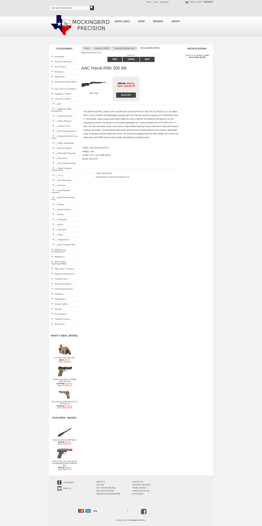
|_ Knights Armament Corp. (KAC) (64, 137)
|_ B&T (56, 104)
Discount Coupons (105, 491)
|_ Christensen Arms (61, 116)
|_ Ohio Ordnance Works (63, 163)
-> (61, 99)
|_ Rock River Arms (61, 180)
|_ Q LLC (57, 175)
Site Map (100, 485)
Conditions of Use (141, 491)
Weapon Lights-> (60, 304)
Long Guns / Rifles (102, 48)
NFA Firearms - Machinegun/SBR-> (59, 263)
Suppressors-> (59, 299)
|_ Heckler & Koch (60, 126)
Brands (158, 21)
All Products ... (59, 324)
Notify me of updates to (197, 56)
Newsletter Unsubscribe (108, 494)
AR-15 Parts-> (58, 67)
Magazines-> (58, 257)
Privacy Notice (139, 488)
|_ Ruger (57, 234)
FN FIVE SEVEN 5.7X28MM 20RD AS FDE (64, 379)
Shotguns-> (57, 294)
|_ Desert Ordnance (61, 121)
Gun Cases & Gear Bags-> (64, 89)
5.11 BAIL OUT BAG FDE (64, 357)
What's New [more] (64, 335)
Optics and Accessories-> (63, 274)
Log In (155, 2)
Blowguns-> (57, 72)
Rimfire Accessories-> (62, 284)
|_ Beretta (57, 214)
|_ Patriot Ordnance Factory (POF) (61, 169)
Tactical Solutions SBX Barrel (64, 439)
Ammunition (57, 56)
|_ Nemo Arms (59, 158)
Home (149, 2)
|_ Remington (59, 229)
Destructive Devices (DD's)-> (64, 83)
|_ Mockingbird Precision (63, 153)
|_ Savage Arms (60, 239)
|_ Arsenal (57, 204)
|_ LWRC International (62, 143)
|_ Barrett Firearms (61, 209)
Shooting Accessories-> (62, 289)
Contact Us (137, 482)
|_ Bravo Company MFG (63, 244)
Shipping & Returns (141, 485)
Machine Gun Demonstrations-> (58, 251)
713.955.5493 (68, 482)
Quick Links (122, 21)
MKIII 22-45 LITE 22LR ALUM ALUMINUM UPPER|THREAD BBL (64, 462)
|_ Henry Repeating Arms (63, 131)
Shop (141, 21)
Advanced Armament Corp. (124, 48)
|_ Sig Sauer (58, 185)
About (176, 21)
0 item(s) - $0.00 (193, 2)
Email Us (67, 488)
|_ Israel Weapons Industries (60, 191)
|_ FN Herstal (59, 219)
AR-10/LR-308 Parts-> (62, 61)
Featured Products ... (61, 319)
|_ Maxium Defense (61, 148)
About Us (100, 482)
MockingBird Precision (137, 520)
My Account (164, 2)
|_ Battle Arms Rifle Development (61, 110)
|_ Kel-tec (57, 224)
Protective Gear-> (60, 279)
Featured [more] (64, 417)
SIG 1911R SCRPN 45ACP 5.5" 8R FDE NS (65, 402)
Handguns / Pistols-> (61, 94)
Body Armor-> (58, 77)
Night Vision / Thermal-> (62, 269)
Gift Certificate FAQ (105, 488)
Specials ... (57, 309)
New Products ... (59, 314)
